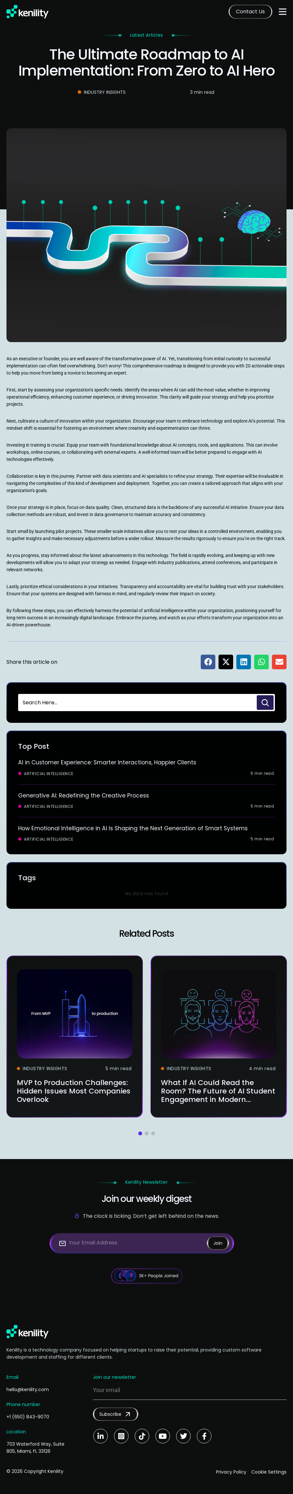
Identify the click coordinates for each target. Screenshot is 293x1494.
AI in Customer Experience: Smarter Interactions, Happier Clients (110, 762)
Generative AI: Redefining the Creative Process (85, 795)
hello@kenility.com (27, 1389)
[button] (208, 662)
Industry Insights (105, 92)
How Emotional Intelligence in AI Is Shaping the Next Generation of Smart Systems (136, 828)
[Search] (265, 702)
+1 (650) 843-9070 (27, 1416)
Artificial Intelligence (48, 773)
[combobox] (136, 702)
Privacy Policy (228, 1471)
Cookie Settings (269, 1471)
